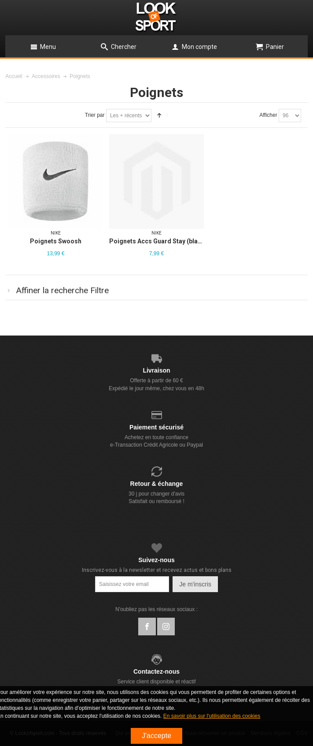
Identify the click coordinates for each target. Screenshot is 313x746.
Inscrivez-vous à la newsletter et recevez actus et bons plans (157, 570)
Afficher (268, 115)
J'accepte (156, 735)
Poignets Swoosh (55, 241)
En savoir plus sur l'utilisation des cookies (211, 716)
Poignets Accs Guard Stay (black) (158, 241)
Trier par (95, 115)
